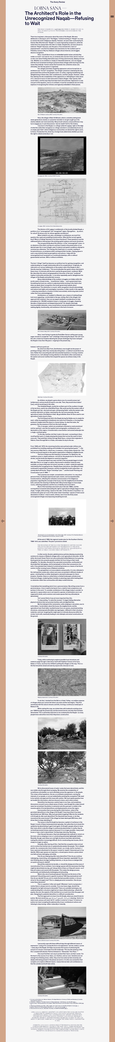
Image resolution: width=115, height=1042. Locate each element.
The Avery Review (57, 2)
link (74, 1002)
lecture (58, 29)
